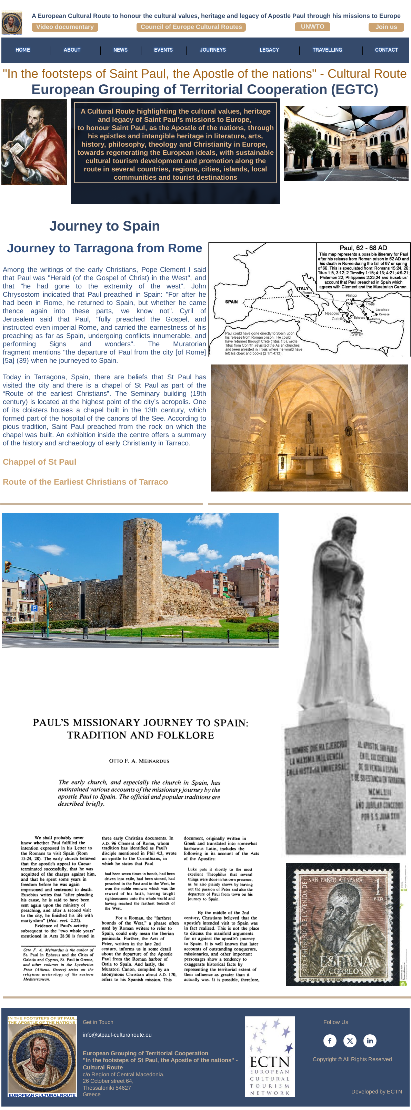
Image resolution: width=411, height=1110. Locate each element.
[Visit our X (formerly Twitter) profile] (350, 1040)
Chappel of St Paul (40, 461)
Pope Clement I (166, 269)
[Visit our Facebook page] (330, 1040)
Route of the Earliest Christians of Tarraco (85, 481)
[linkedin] (370, 1040)
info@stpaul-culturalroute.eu (117, 1035)
